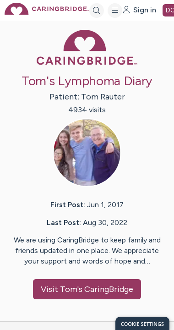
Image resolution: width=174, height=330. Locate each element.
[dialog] (142, 323)
